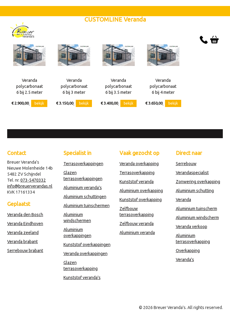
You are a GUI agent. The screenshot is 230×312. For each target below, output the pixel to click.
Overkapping (188, 250)
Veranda (183, 199)
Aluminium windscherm (197, 217)
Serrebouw (186, 163)
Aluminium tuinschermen (86, 205)
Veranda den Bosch (25, 214)
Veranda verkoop (191, 226)
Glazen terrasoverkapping (80, 265)
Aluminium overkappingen (77, 232)
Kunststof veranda (136, 181)
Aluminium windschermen (77, 217)
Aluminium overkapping (141, 190)
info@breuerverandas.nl (29, 186)
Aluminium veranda (137, 232)
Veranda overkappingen (85, 253)
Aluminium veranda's (82, 187)
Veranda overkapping (139, 163)
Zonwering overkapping (198, 181)
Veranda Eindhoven (25, 223)
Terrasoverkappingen (83, 163)
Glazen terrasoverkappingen (82, 175)
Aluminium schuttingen (84, 196)
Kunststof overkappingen (87, 244)
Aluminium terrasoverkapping (193, 238)
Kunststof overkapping (140, 199)
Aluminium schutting (195, 190)
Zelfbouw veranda (136, 223)
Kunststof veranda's (82, 277)
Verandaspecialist (192, 172)
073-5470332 (33, 180)
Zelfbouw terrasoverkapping (136, 211)
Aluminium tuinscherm (196, 208)
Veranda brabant (22, 241)
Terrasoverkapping (137, 172)
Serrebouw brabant (25, 250)
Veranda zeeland (23, 232)
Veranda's (185, 259)
